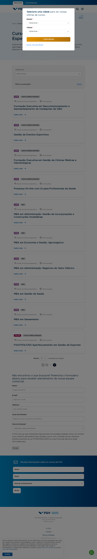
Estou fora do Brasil (35, 45)
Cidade (30, 27)
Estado (30, 19)
